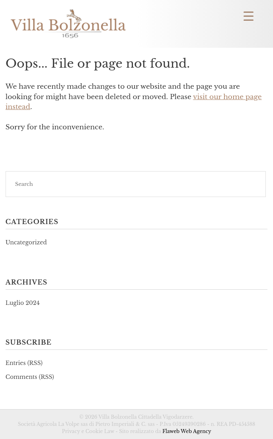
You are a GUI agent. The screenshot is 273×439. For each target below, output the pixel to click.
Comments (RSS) (30, 376)
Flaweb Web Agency (186, 431)
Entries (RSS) (24, 363)
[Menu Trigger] (248, 16)
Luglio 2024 (23, 302)
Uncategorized (26, 242)
